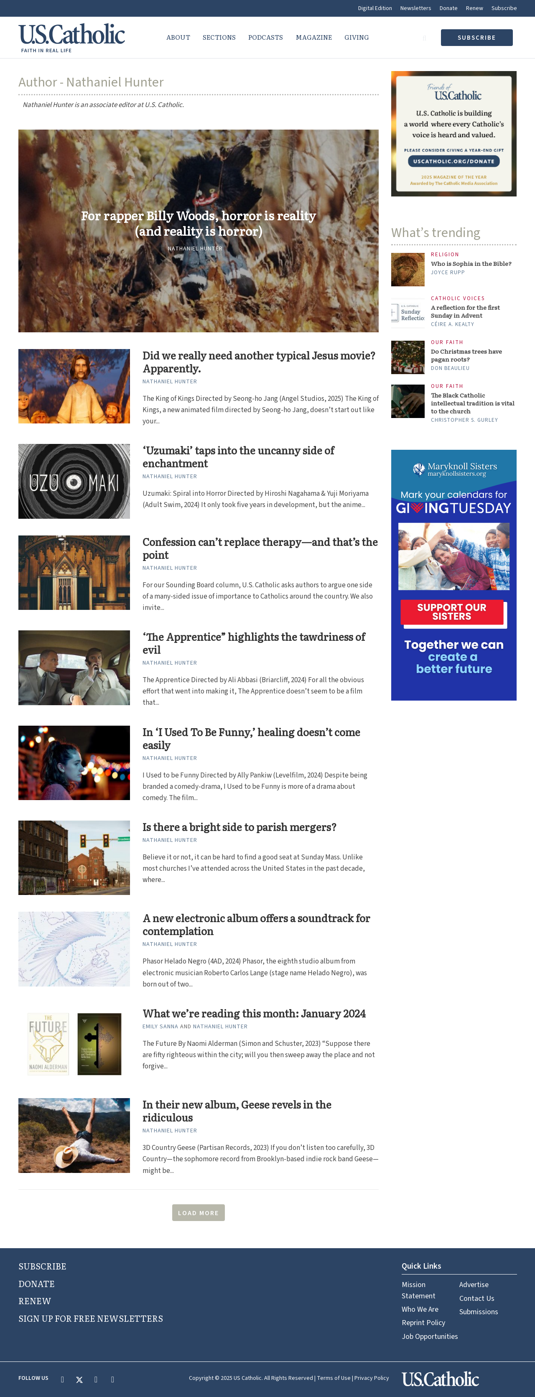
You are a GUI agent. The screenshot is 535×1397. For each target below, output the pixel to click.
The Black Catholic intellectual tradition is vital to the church (473, 403)
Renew (474, 8)
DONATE (36, 1283)
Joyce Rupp (448, 272)
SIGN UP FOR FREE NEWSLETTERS (90, 1318)
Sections (219, 37)
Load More (198, 1213)
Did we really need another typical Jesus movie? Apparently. (259, 362)
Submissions (478, 1312)
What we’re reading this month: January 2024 (254, 1013)
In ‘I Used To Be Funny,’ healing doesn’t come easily (251, 739)
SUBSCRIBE (42, 1265)
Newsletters (415, 8)
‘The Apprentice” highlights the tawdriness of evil (254, 643)
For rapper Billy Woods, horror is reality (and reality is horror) (198, 223)
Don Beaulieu (450, 368)
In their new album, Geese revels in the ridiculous (237, 1111)
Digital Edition (375, 8)
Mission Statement (419, 1290)
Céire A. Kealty (452, 324)
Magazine (314, 37)
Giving (356, 37)
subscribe (477, 37)
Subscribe (504, 8)
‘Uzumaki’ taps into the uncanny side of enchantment (238, 457)
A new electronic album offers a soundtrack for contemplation (256, 925)
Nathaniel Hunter (195, 249)
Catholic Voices (458, 298)
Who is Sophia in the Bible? (471, 264)
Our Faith (447, 342)
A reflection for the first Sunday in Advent (465, 311)
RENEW (34, 1300)
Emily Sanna (160, 1026)
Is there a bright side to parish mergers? (239, 827)
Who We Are (420, 1309)
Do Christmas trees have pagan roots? (466, 355)
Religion (445, 254)
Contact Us (476, 1298)
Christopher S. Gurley (464, 420)
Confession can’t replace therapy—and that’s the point (260, 548)
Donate (449, 8)
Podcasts (265, 37)
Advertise (474, 1285)
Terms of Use (334, 1378)
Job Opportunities (430, 1336)
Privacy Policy (371, 1378)
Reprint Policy (423, 1323)
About (178, 37)
